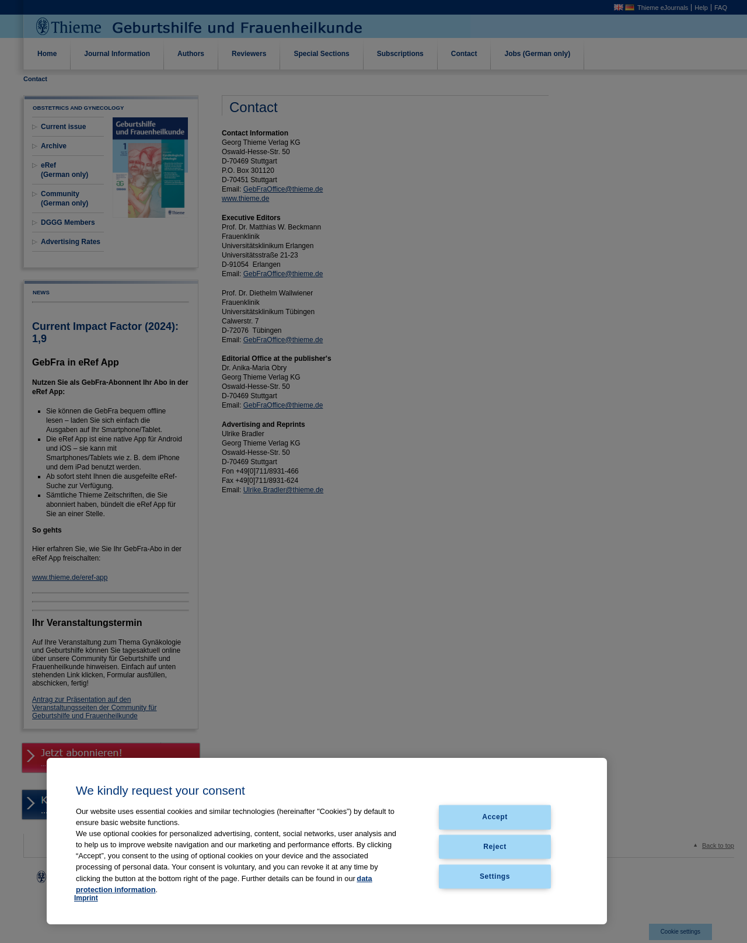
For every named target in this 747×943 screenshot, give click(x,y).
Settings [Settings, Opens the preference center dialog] (495, 876)
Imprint (86, 898)
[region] (327, 841)
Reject (495, 847)
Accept (495, 817)
